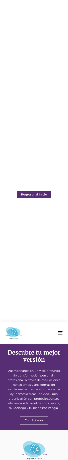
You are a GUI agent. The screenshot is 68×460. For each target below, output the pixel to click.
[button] (60, 333)
